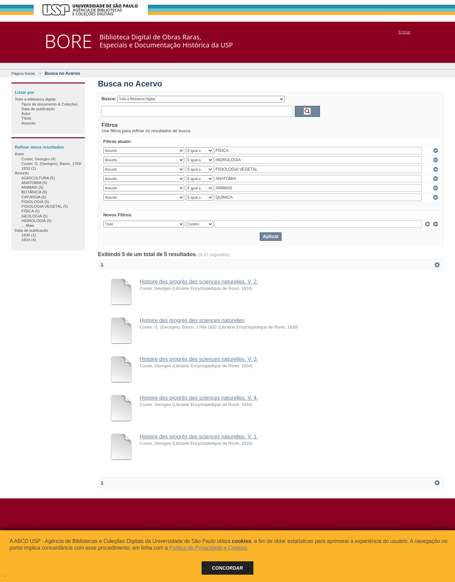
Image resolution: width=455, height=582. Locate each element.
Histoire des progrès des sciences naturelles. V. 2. (199, 281)
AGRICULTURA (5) (38, 178)
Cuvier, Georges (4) (38, 159)
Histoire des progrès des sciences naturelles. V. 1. (199, 436)
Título (26, 118)
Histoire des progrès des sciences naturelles (192, 320)
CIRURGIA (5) (33, 197)
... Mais (27, 225)
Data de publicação (38, 109)
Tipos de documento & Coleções (49, 104)
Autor (26, 113)
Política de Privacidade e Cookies (208, 548)
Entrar (405, 32)
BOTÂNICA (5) (34, 192)
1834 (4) (28, 239)
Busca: (109, 98)
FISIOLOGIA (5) (35, 201)
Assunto (28, 123)
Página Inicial (23, 73)
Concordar (227, 568)
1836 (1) (28, 235)
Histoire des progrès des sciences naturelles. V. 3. (199, 359)
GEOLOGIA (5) (34, 216)
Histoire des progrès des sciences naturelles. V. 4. (199, 398)
